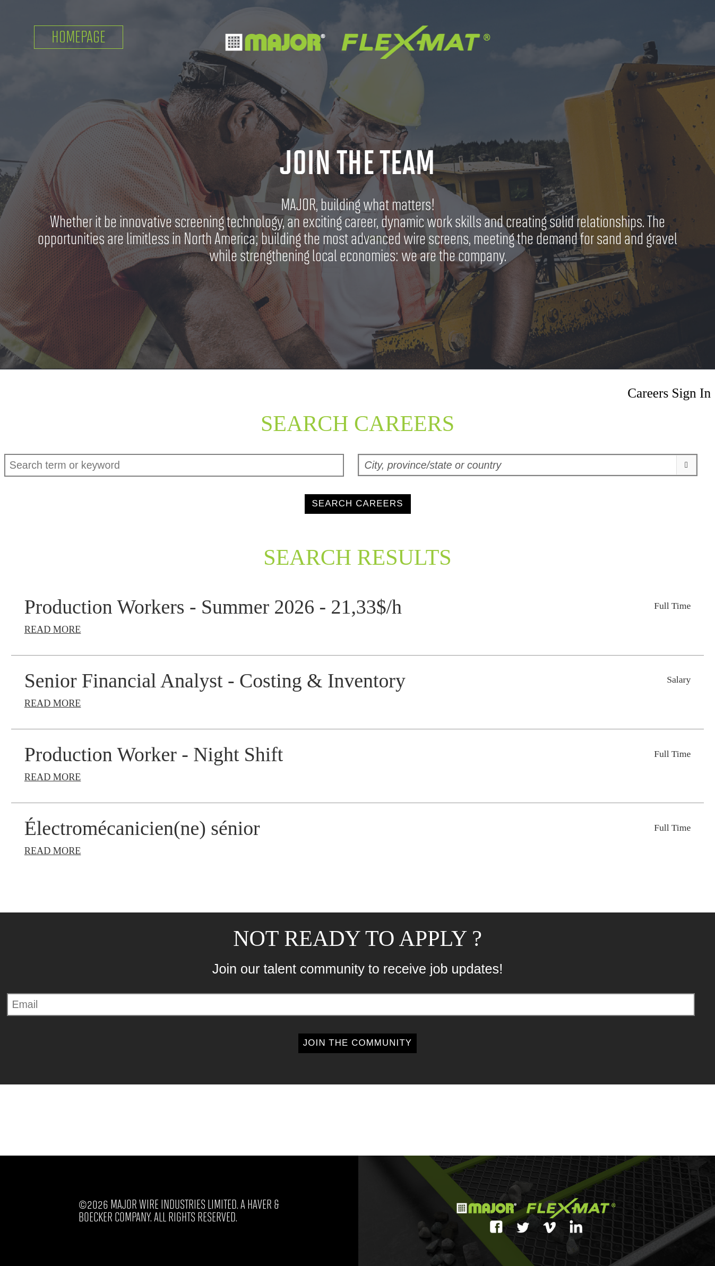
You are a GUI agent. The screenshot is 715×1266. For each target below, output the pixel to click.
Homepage (78, 37)
